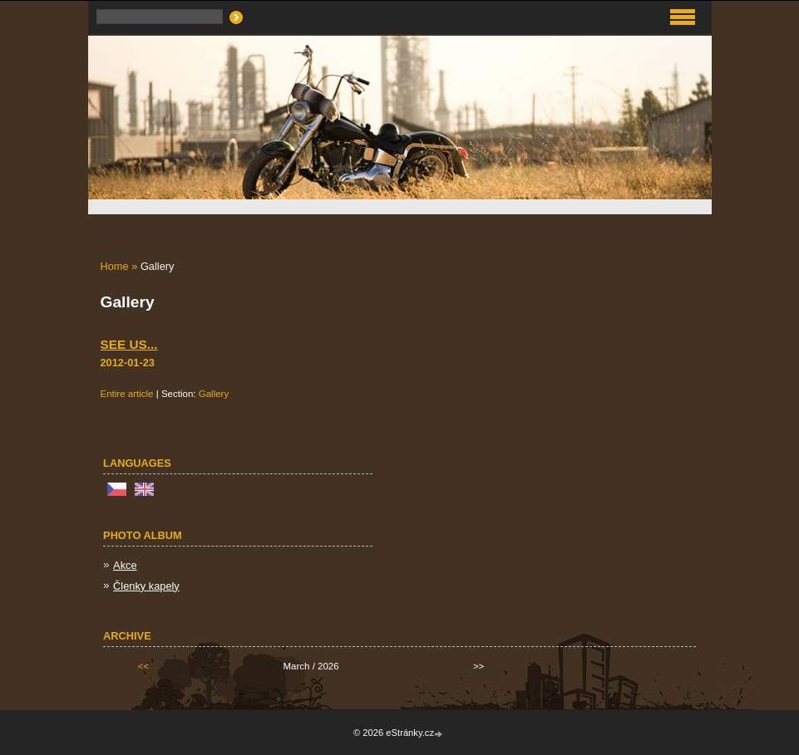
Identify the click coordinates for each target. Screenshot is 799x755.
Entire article (127, 394)
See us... (129, 344)
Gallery (214, 394)
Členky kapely (146, 586)
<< (143, 666)
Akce (124, 565)
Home (115, 266)
